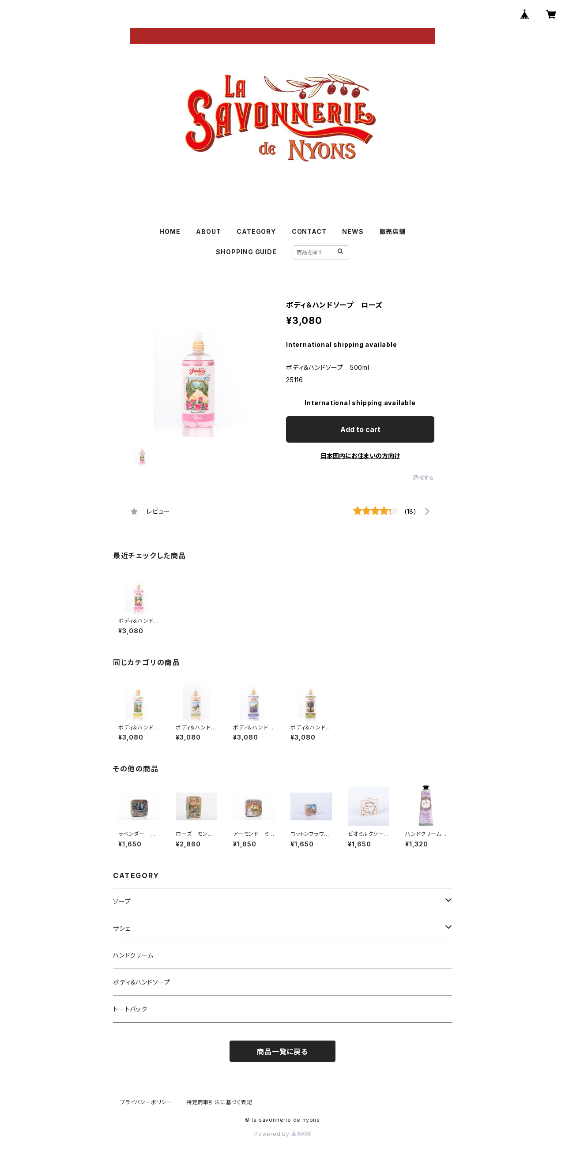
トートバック (130, 1009)
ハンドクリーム (133, 955)
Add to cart (360, 429)
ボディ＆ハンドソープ (141, 982)
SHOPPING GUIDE (246, 252)
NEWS (352, 231)
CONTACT (309, 231)
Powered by (282, 1134)
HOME (169, 231)
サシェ (121, 928)
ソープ (122, 901)
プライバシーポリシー (146, 1102)
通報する (423, 477)
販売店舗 (393, 231)
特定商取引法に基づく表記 (219, 1102)
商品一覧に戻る (282, 1051)
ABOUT (208, 231)
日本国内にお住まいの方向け (360, 455)
